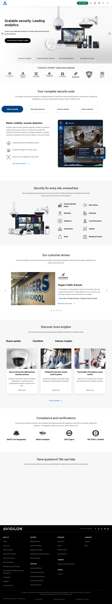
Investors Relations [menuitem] (36, 568)
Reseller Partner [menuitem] (35, 541)
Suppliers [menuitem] (6, 581)
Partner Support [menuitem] (35, 558)
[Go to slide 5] (61, 310)
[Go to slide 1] (25, 60)
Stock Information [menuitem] (35, 585)
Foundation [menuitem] (6, 577)
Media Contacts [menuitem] (62, 550)
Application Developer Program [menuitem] (39, 554)
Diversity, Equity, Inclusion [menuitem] (11, 566)
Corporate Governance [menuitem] (37, 572)
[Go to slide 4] (87, 60)
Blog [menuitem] (86, 545)
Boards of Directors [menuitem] (9, 558)
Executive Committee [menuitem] (9, 554)
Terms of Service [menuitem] (8, 585)
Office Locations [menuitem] (8, 550)
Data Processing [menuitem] (8, 562)
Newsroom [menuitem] (61, 541)
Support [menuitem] (87, 541)
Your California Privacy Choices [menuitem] (81, 599)
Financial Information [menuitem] (36, 580)
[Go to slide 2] (45, 60)
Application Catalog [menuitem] (36, 550)
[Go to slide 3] (66, 60)
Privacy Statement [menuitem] (39, 599)
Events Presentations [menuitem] (37, 576)
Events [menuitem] (60, 545)
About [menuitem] (5, 541)
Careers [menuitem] (60, 574)
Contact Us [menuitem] (6, 545)
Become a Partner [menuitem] (35, 545)
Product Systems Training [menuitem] (66, 564)
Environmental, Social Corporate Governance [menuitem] (13, 572)
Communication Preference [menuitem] (59, 599)
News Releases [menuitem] (62, 554)
